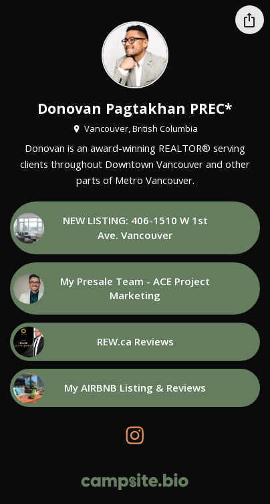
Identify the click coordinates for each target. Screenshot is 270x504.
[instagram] (135, 435)
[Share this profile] (249, 19)
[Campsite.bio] (134, 481)
